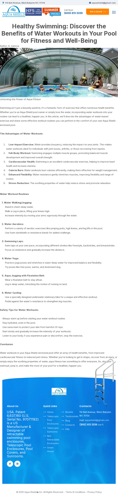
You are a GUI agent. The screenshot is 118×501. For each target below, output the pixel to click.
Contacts (70, 424)
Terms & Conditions (75, 492)
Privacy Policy (94, 492)
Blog (67, 420)
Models (69, 412)
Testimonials (71, 416)
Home (50, 412)
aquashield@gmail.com (104, 3)
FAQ (67, 429)
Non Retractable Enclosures (53, 439)
